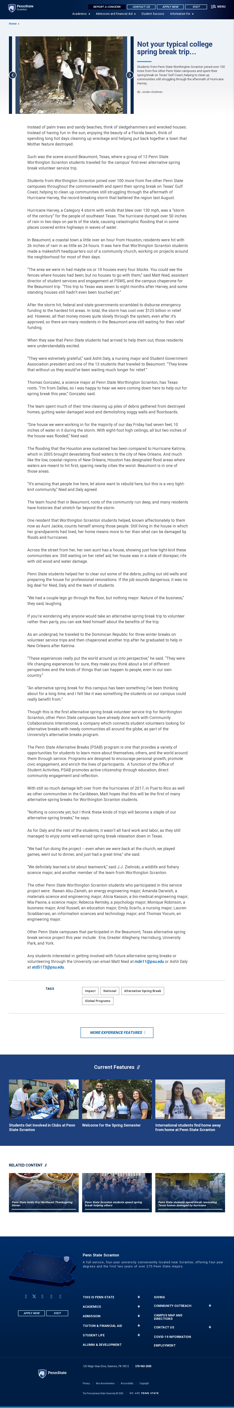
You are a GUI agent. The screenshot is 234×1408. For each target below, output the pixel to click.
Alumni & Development (102, 1345)
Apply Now (170, 6)
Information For (180, 14)
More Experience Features (116, 1032)
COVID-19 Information (172, 1337)
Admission (92, 1316)
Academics (79, 14)
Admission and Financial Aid (114, 14)
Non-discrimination (105, 1383)
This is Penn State (98, 1297)
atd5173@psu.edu (48, 967)
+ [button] (138, 1297)
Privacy (86, 1383)
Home (12, 23)
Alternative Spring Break (142, 991)
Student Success (152, 14)
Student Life (94, 1335)
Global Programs (97, 1001)
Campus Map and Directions (168, 1317)
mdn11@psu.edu (149, 961)
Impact (90, 991)
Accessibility (127, 1383)
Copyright (144, 1383)
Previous (12, 75)
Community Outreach (172, 1306)
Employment (165, 1345)
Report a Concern (106, 6)
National (109, 991)
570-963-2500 (143, 1366)
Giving (159, 1297)
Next (130, 75)
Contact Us (141, 6)
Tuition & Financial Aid (102, 1326)
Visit (196, 6)
